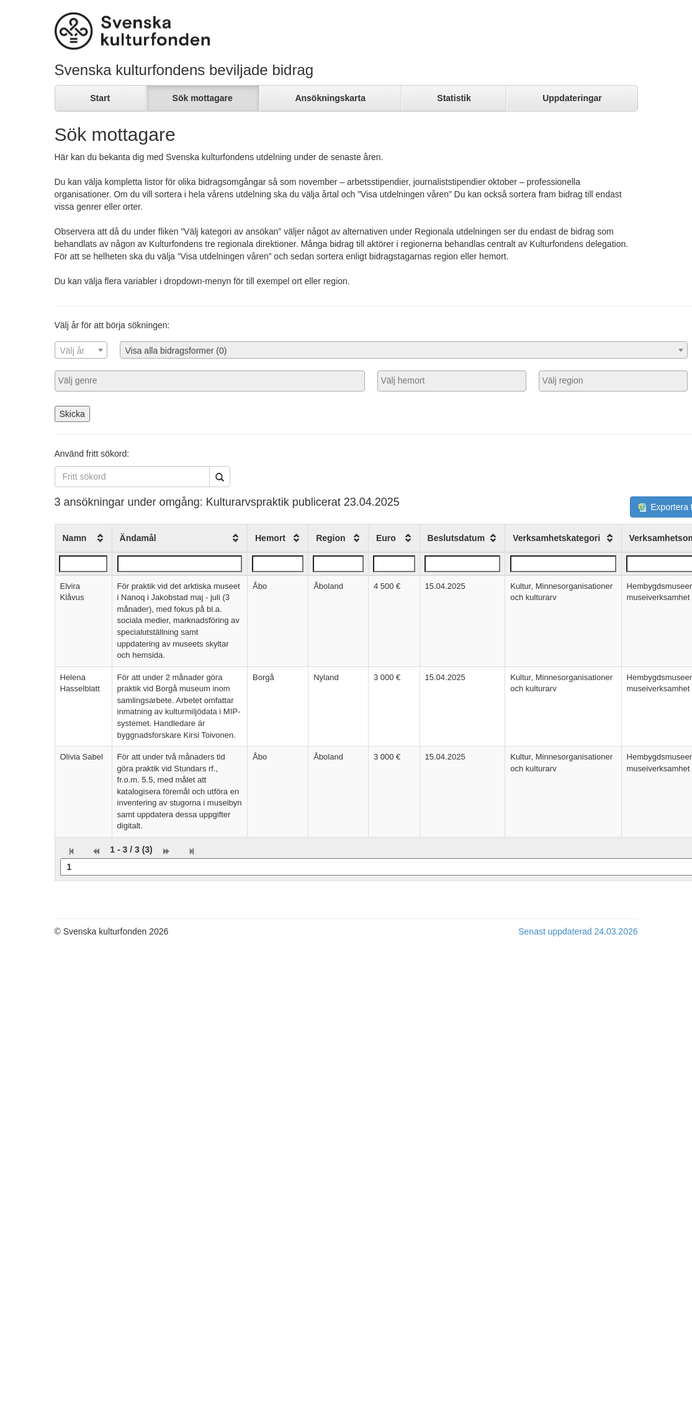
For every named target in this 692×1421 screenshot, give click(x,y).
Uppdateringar (572, 98)
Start (100, 98)
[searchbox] (209, 380)
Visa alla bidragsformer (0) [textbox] (176, 351)
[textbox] (81, 350)
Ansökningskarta (330, 98)
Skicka (72, 414)
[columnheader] (83, 538)
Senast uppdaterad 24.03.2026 (577, 931)
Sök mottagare (203, 98)
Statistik (453, 98)
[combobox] (81, 350)
